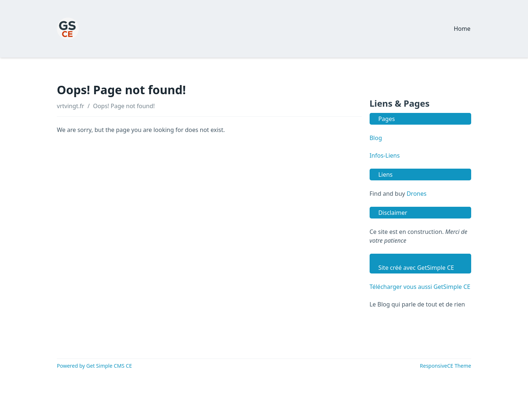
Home (462, 29)
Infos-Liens (385, 155)
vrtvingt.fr (70, 106)
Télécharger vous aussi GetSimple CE (420, 287)
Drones (416, 194)
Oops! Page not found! (124, 106)
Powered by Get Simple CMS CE (94, 365)
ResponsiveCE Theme (445, 365)
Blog (376, 138)
